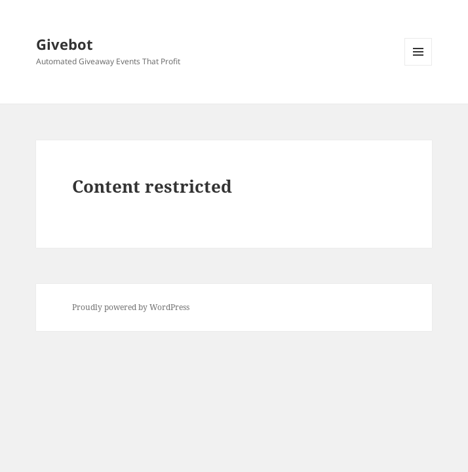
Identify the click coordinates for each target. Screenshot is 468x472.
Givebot (64, 44)
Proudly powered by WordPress (130, 307)
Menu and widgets (418, 65)
